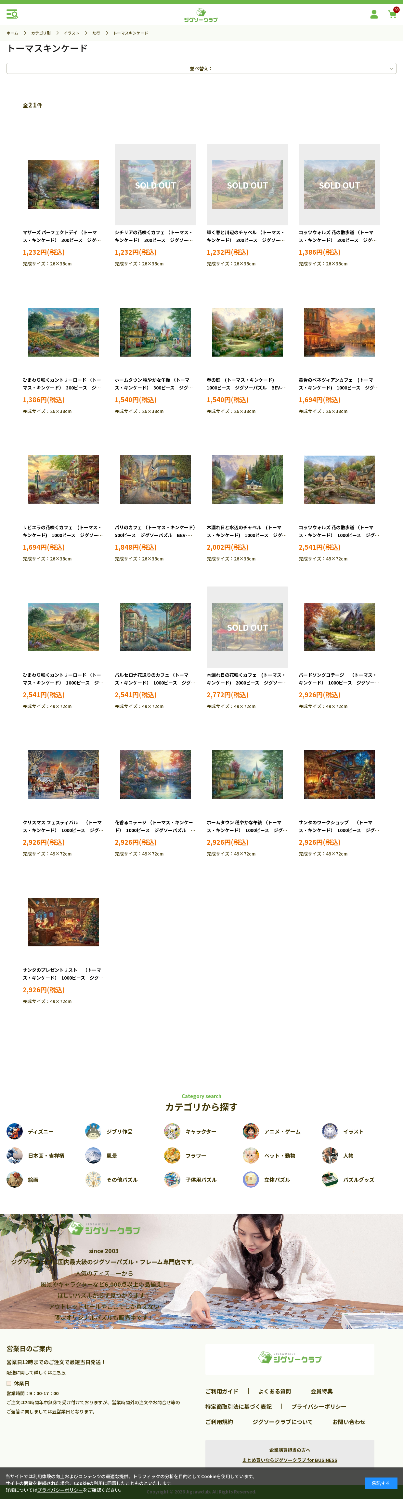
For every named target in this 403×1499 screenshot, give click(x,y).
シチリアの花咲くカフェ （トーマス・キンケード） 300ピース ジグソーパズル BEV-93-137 (154, 240)
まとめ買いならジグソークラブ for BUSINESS (289, 1460)
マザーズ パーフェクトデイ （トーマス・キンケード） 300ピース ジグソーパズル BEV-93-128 (62, 240)
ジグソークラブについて (283, 1422)
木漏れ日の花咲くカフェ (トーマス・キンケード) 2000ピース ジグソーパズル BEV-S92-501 (247, 683)
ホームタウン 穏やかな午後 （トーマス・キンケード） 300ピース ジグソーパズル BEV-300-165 (154, 387)
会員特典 (322, 1391)
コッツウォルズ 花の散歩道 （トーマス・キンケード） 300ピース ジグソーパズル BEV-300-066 (338, 240)
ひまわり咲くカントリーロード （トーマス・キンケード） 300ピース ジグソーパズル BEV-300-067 (62, 387)
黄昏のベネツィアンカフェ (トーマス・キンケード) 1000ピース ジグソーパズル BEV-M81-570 (339, 387)
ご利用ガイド (222, 1391)
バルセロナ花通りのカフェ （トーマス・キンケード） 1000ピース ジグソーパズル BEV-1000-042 (155, 683)
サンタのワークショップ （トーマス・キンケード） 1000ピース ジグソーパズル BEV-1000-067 (339, 830)
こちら (59, 1372)
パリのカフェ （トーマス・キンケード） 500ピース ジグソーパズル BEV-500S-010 (157, 535)
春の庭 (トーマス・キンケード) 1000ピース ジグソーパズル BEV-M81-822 (244, 387)
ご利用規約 (219, 1422)
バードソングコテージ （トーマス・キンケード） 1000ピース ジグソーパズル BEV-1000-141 (339, 683)
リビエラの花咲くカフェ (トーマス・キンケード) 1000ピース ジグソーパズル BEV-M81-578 (63, 535)
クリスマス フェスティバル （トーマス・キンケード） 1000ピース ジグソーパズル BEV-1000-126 (63, 830)
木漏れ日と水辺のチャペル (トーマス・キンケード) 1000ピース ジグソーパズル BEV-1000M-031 (247, 535)
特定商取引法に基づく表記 (238, 1406)
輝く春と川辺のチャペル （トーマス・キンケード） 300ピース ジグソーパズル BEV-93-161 (246, 240)
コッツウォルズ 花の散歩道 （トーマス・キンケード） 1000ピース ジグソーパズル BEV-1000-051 (339, 535)
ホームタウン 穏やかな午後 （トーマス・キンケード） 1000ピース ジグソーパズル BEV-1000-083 (247, 830)
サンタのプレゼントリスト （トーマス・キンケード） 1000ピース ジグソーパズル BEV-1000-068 (63, 978)
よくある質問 (274, 1391)
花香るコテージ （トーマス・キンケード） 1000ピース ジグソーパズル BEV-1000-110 (154, 830)
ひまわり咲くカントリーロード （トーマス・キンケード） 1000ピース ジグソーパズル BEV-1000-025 (63, 683)
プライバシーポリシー (318, 1406)
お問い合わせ (349, 1422)
